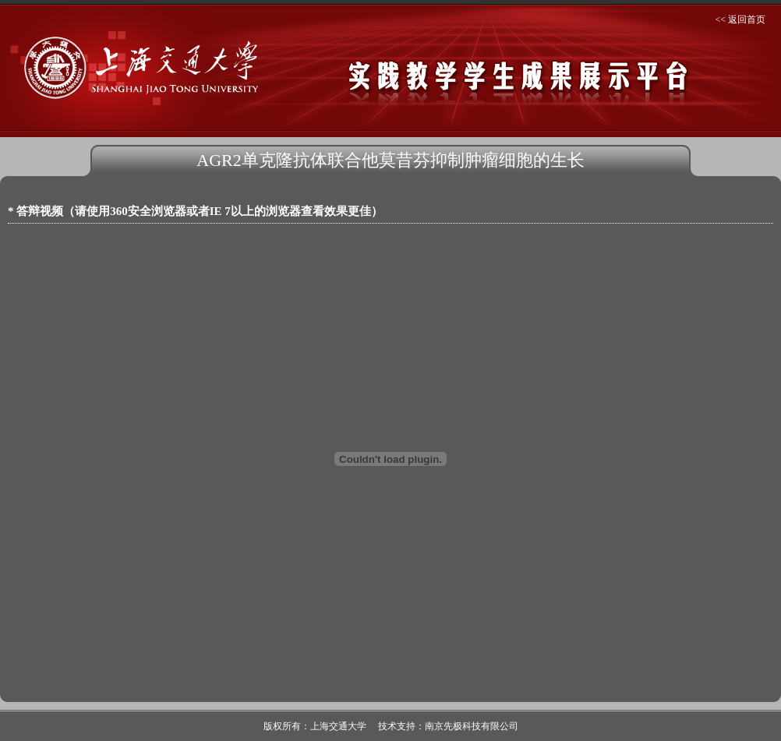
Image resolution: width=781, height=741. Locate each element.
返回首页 (746, 19)
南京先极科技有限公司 (471, 726)
